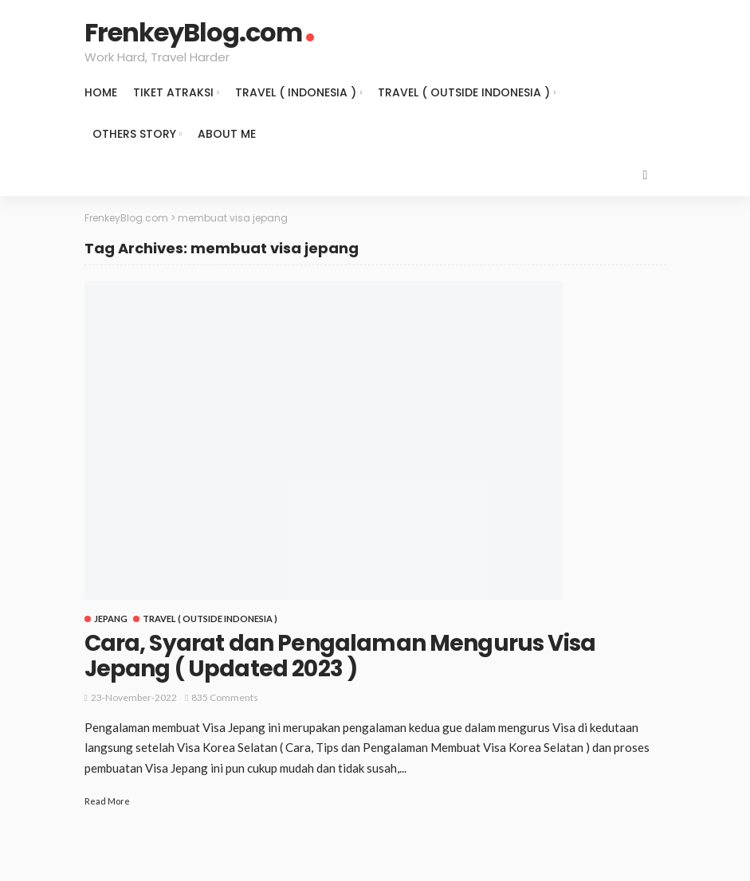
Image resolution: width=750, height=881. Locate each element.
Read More (107, 801)
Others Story (134, 134)
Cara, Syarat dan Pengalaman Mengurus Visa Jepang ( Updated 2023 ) (340, 656)
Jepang (111, 618)
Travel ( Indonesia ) (295, 92)
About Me (227, 134)
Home (100, 92)
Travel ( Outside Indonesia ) (464, 92)
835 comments (224, 697)
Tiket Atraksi (173, 92)
